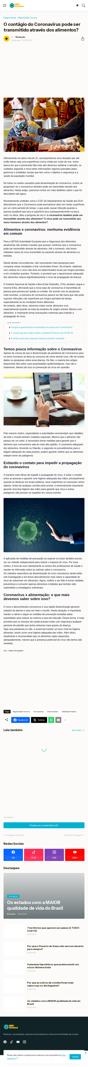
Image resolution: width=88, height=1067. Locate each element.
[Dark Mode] (77, 5)
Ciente (75, 1056)
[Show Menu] (4, 5)
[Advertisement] (44, 66)
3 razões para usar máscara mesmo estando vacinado (38, 338)
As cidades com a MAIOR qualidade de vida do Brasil (53, 1002)
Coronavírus (38, 711)
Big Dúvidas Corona (27, 17)
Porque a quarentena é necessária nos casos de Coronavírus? (41, 327)
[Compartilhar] (81, 39)
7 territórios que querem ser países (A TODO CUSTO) (53, 929)
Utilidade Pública (69, 711)
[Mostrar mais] (65, 720)
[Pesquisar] (83, 5)
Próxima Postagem (73, 835)
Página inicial (10, 17)
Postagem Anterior (15, 835)
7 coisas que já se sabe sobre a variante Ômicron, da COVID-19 (42, 332)
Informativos (52, 711)
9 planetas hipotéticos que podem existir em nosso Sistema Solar (53, 966)
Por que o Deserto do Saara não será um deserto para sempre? (55, 948)
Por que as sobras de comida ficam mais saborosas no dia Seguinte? (50, 984)
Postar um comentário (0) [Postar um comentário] (44, 825)
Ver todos (77, 730)
